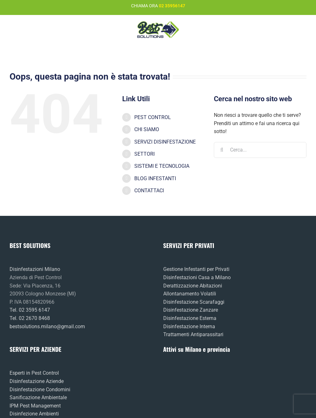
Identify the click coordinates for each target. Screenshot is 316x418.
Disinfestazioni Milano (35, 269)
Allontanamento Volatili (189, 294)
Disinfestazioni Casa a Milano (197, 277)
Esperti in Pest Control (34, 373)
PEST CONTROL (152, 117)
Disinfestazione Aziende (37, 381)
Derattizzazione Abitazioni (192, 286)
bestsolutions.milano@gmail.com (47, 326)
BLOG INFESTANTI (155, 178)
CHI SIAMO (146, 129)
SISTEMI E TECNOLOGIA (161, 166)
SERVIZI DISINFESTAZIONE (165, 142)
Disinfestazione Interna (189, 326)
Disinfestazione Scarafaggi (193, 302)
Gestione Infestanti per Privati (196, 269)
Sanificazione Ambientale (38, 397)
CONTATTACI (149, 191)
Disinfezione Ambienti (34, 414)
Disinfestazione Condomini (40, 389)
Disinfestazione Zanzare (190, 310)
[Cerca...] (260, 150)
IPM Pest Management (35, 406)
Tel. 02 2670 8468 (30, 318)
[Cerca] (222, 150)
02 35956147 (172, 5)
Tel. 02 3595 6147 (30, 310)
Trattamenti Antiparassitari (193, 334)
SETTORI (144, 154)
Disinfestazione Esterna (189, 318)
